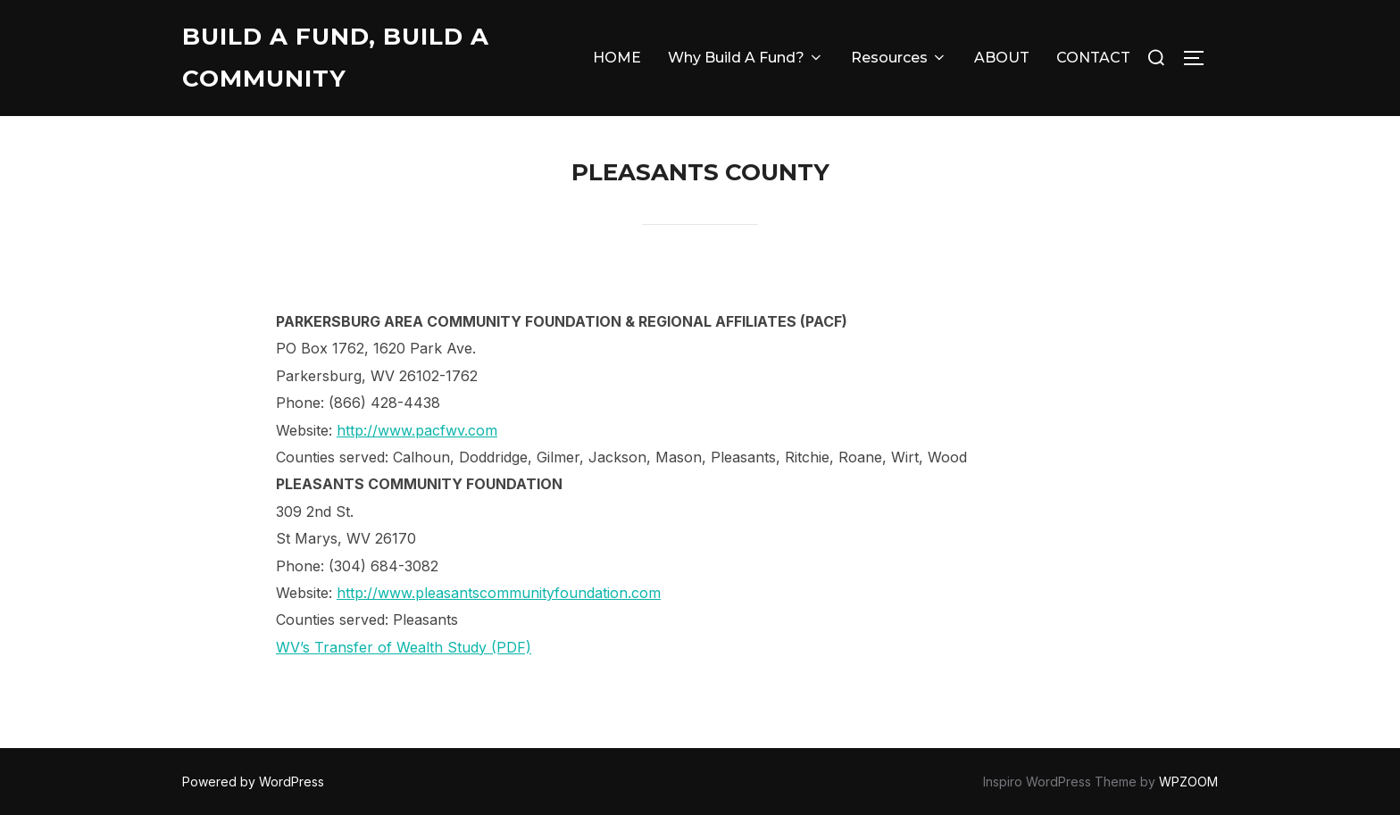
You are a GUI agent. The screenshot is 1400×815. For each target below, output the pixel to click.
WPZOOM (1188, 781)
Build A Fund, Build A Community (335, 57)
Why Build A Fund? (746, 57)
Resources (899, 57)
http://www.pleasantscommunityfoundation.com (499, 593)
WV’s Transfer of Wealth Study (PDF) (403, 647)
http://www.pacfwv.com (417, 430)
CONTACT (1093, 57)
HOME (617, 57)
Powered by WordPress (253, 781)
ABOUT (1001, 57)
